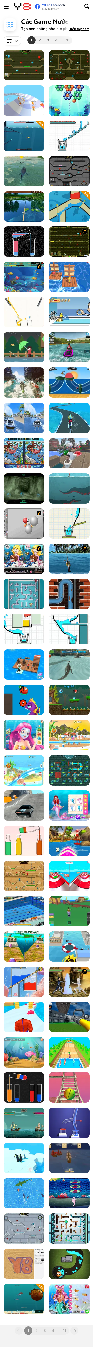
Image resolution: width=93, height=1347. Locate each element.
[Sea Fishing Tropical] (69, 559)
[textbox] (12, 41)
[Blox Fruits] (69, 911)
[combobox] (12, 40)
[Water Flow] (69, 1123)
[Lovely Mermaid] (24, 559)
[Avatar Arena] (69, 982)
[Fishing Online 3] (69, 1264)
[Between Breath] (69, 488)
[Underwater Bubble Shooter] (69, 100)
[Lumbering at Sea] (69, 277)
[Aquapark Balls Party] (69, 876)
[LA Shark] (24, 171)
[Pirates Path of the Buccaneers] (24, 1123)
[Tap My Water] (69, 770)
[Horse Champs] (69, 1052)
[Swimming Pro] (24, 911)
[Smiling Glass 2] (69, 136)
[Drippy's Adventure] (69, 700)
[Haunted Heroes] (24, 1017)
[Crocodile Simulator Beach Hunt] (69, 664)
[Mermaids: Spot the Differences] (24, 453)
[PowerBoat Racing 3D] (69, 347)
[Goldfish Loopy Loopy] (69, 312)
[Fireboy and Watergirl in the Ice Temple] (24, 1228)
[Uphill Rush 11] (69, 735)
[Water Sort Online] (24, 241)
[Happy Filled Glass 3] (24, 629)
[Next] (74, 1331)
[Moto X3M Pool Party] (69, 382)
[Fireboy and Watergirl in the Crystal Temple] (69, 171)
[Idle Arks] (24, 664)
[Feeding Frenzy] (24, 277)
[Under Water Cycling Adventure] (69, 418)
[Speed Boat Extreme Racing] (24, 418)
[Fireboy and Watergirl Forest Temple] (69, 65)
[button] (79, 29)
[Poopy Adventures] (69, 594)
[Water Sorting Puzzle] (24, 841)
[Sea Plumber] (24, 594)
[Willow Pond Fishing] (24, 206)
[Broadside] (69, 1158)
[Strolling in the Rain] (24, 347)
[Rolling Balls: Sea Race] (24, 946)
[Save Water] (69, 206)
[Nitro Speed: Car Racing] (24, 805)
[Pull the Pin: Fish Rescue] (24, 982)
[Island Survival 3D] (69, 1087)
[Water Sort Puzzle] (24, 1087)
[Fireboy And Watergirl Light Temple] (24, 876)
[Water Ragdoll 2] (24, 523)
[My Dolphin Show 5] (69, 1193)
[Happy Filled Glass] (69, 629)
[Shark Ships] (24, 382)
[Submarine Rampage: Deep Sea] (24, 1299)
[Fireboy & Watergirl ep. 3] (69, 241)
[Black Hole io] (69, 946)
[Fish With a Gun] (24, 136)
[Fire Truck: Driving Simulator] (69, 1017)
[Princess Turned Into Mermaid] (69, 805)
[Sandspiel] (24, 1264)
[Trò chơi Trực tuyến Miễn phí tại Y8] (22, 6)
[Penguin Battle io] (24, 1158)
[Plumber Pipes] (69, 1228)
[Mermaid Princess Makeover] (24, 735)
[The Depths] (24, 488)
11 (67, 40)
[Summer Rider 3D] (69, 841)
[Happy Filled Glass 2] (69, 523)
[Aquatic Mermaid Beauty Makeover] (69, 1299)
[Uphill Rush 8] (24, 770)
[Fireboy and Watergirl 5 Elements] (24, 65)
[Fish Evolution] (24, 700)
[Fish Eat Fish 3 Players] (24, 1052)
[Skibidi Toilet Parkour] (69, 453)
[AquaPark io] (24, 100)
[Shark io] (24, 1193)
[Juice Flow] (24, 312)
